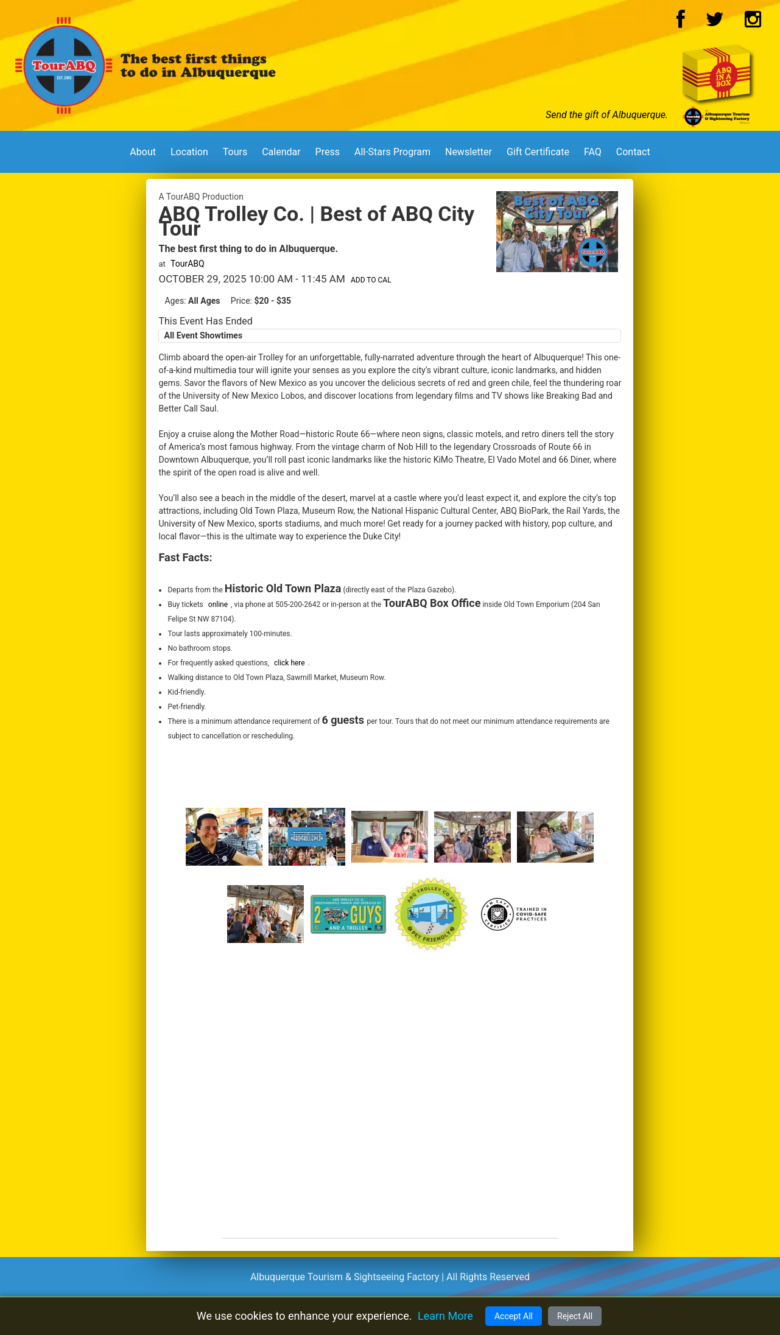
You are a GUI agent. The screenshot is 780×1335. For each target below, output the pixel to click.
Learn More (445, 1315)
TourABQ (187, 263)
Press (327, 152)
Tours (235, 152)
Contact (633, 152)
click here (289, 663)
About (143, 152)
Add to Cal (371, 280)
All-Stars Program (392, 152)
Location (189, 152)
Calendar (281, 152)
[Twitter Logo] (715, 23)
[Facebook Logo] (680, 23)
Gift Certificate (538, 152)
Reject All (574, 1316)
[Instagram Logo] (753, 23)
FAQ (593, 152)
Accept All (513, 1316)
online (218, 604)
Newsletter (468, 152)
